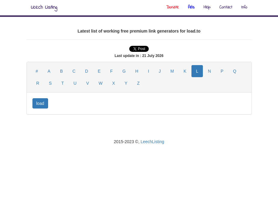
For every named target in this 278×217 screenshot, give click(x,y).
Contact (225, 7)
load (40, 103)
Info (244, 7)
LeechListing (152, 141)
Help (206, 7)
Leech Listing (44, 7)
